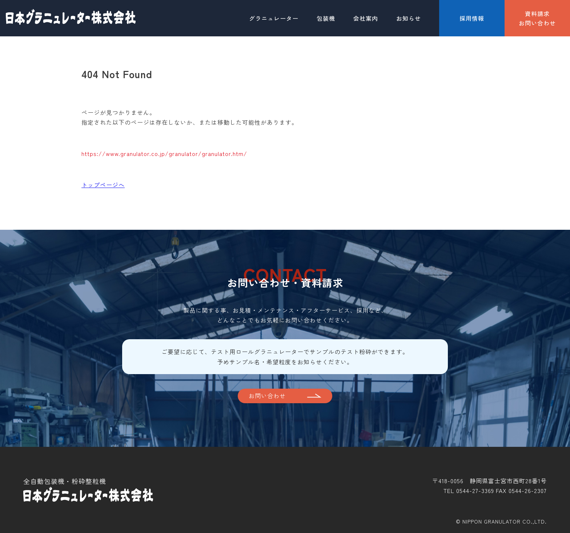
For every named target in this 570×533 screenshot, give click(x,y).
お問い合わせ (267, 395)
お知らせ (408, 18)
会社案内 (365, 18)
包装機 (326, 18)
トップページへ (103, 184)
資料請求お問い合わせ (537, 18)
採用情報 (471, 18)
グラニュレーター (273, 18)
